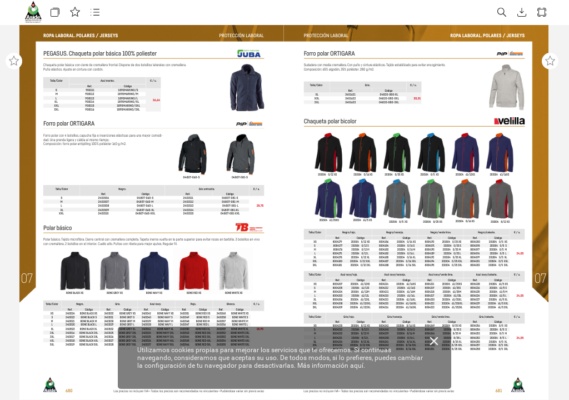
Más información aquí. (331, 365)
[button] (55, 12)
